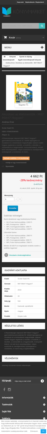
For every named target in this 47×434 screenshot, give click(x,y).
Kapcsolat (20, 2)
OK (43, 431)
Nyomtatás (10, 166)
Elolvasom (34, 431)
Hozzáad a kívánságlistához (20, 255)
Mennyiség (8, 195)
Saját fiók (6, 411)
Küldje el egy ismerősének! (16, 163)
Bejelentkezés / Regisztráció (34, 2)
